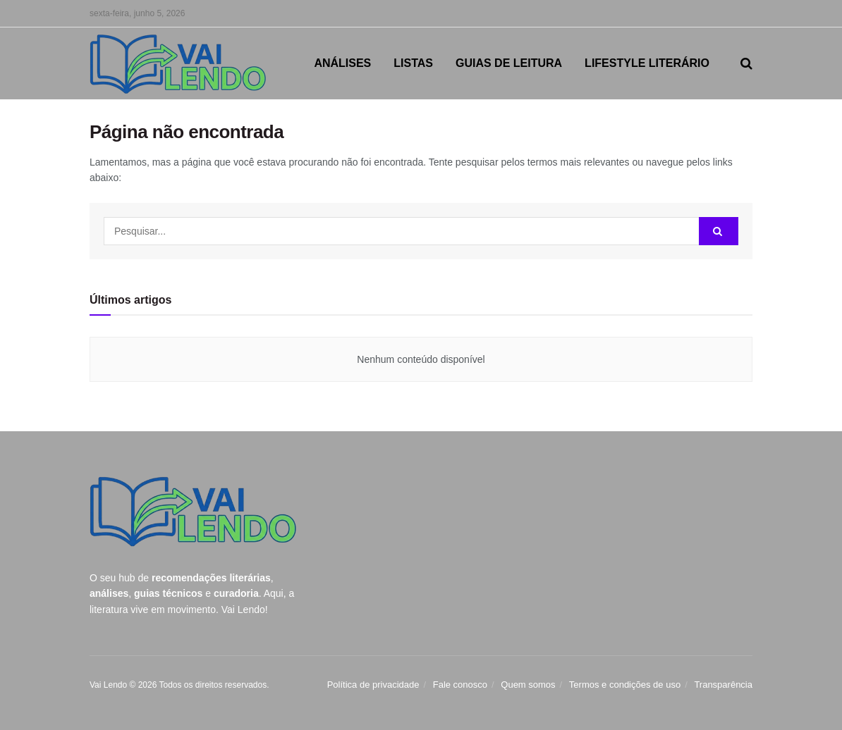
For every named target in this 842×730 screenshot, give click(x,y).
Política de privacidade (373, 684)
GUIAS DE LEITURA (509, 63)
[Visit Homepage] (178, 64)
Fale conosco (460, 684)
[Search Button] (746, 63)
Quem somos (528, 684)
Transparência (723, 684)
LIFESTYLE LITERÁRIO (647, 63)
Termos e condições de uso (625, 684)
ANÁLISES (342, 63)
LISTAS (413, 63)
